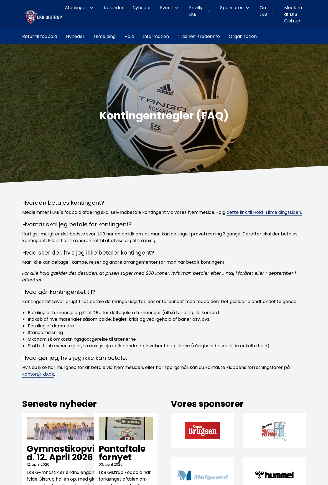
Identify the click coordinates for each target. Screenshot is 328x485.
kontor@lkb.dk (38, 374)
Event (170, 7)
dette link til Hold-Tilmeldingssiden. (264, 212)
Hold (129, 36)
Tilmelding (104, 36)
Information (156, 36)
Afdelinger (80, 7)
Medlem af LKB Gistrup (293, 14)
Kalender (114, 7)
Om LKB (267, 10)
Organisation (243, 36)
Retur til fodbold (39, 36)
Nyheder (142, 7)
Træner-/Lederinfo (199, 36)
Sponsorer (235, 7)
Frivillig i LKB (200, 10)
